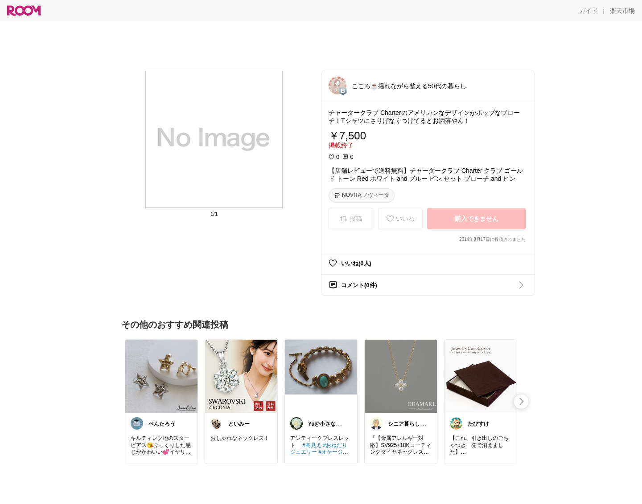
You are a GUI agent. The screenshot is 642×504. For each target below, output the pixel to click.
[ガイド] (588, 11)
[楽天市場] (622, 11)
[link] (161, 376)
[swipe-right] (521, 401)
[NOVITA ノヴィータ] (362, 195)
